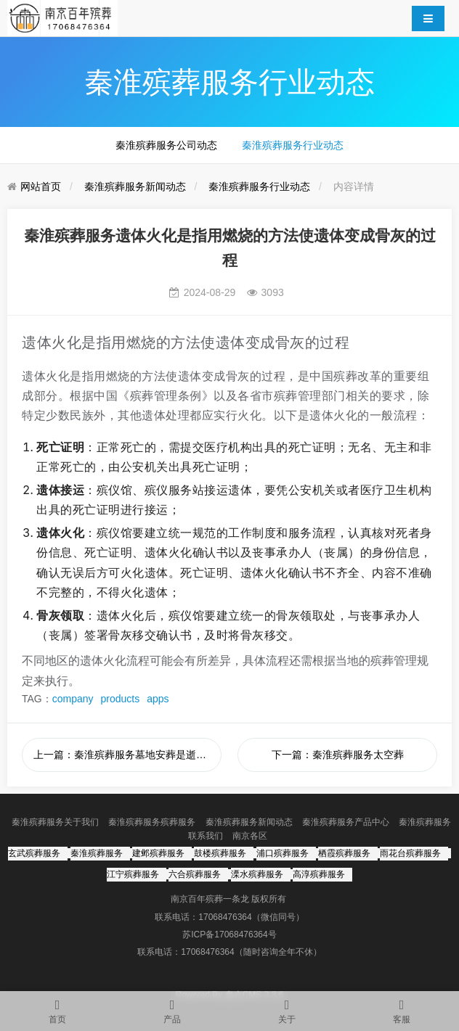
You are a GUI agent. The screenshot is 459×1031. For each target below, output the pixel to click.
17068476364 (224, 917)
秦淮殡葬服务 (96, 853)
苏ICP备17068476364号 (229, 934)
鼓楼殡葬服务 (220, 853)
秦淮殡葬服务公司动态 (166, 145)
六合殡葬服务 (194, 874)
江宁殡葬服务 (133, 874)
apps (157, 699)
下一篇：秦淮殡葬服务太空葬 (338, 754)
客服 (401, 1007)
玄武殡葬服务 (34, 853)
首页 (57, 1007)
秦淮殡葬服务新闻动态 (135, 186)
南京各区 (249, 836)
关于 (287, 1007)
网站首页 (40, 186)
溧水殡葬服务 (257, 874)
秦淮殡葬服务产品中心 (345, 822)
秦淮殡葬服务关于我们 (55, 822)
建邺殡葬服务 (158, 853)
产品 (172, 1007)
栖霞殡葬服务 (344, 853)
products (120, 699)
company (73, 699)
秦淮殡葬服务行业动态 (293, 145)
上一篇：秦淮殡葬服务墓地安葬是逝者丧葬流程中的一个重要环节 (127, 754)
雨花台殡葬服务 (410, 853)
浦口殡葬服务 (282, 853)
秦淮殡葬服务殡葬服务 (151, 822)
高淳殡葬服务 (319, 874)
